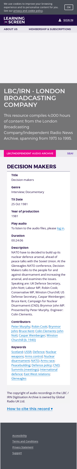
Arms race (47, 361)
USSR (27, 352)
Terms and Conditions (25, 441)
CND (56, 365)
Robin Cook (39, 326)
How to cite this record (30, 409)
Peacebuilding (20, 365)
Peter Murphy (20, 326)
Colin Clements (45, 331)
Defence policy (42, 365)
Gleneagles (18, 378)
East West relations (37, 374)
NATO (35, 361)
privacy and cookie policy (28, 10)
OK (69, 7)
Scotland (17, 352)
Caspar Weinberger (32, 335)
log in (60, 228)
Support (17, 453)
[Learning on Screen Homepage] (14, 20)
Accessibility (19, 435)
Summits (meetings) (25, 369)
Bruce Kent (26, 331)
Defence (38, 352)
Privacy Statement (22, 447)
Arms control (34, 356)
